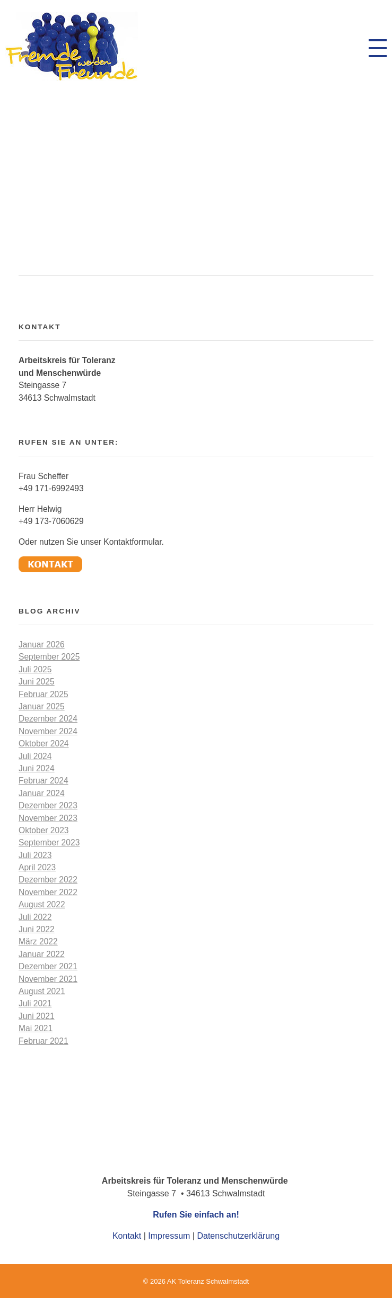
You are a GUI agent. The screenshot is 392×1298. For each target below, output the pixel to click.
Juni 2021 (37, 1016)
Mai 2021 (36, 1028)
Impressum (169, 1235)
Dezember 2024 (48, 718)
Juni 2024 (37, 768)
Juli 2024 (35, 756)
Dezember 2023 (48, 805)
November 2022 (48, 892)
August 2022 (42, 904)
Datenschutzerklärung (238, 1235)
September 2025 (49, 656)
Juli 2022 (35, 917)
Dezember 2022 (48, 879)
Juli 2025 (35, 669)
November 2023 (48, 818)
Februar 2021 (43, 1040)
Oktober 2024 (44, 743)
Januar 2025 (42, 706)
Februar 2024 (43, 780)
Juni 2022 (37, 929)
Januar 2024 (42, 793)
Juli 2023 (35, 855)
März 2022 (38, 941)
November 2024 (48, 731)
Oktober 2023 (44, 830)
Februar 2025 (43, 694)
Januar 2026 (42, 644)
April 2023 (37, 867)
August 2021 (42, 991)
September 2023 (49, 842)
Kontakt (126, 1235)
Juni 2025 (37, 681)
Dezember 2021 (48, 966)
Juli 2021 (35, 1003)
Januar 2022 (42, 954)
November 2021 (48, 979)
